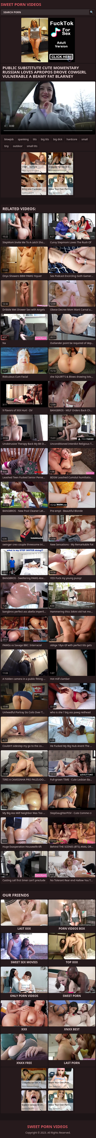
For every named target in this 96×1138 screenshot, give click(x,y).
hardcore (72, 139)
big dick (57, 139)
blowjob (9, 139)
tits (34, 139)
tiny (6, 146)
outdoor (18, 146)
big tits (45, 139)
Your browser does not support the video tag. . (48, 108)
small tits (32, 146)
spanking (23, 139)
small (85, 139)
